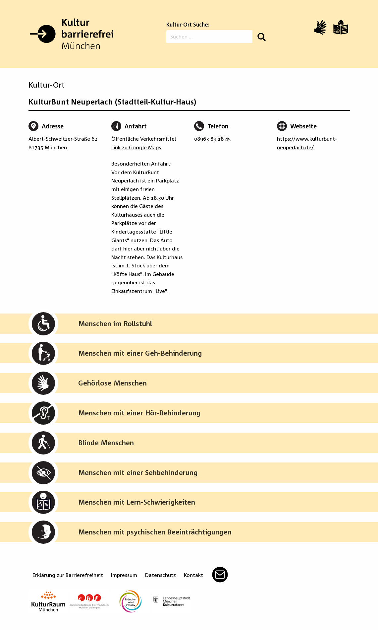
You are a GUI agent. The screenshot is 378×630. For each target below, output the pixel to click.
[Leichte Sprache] (340, 27)
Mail (220, 574)
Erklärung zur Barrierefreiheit (67, 575)
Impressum (124, 575)
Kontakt (193, 575)
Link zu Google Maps (136, 147)
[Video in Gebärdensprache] (320, 27)
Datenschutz (160, 575)
